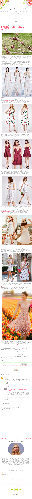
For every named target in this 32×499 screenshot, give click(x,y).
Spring (22, 366)
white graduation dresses (7, 211)
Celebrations (22, 365)
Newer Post (4, 438)
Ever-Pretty (16, 344)
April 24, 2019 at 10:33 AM (13, 378)
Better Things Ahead (9, 365)
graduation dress (9, 100)
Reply (6, 383)
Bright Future (16, 365)
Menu (16, 21)
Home (16, 438)
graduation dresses (16, 347)
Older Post (28, 438)
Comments (5, 474)
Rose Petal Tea (16, 9)
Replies (7, 386)
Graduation (18, 366)
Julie (6, 378)
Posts (4, 472)
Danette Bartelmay (12, 389)
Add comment (5, 403)
